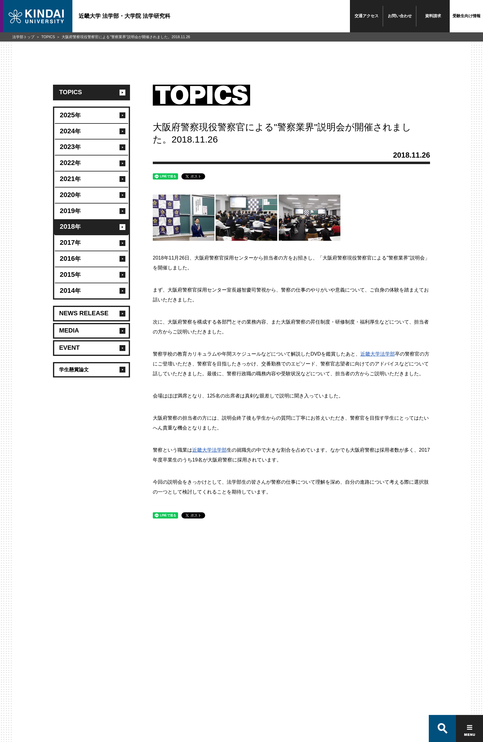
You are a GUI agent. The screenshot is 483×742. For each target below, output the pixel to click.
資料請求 (433, 16)
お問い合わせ (400, 16)
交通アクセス (367, 16)
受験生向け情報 (467, 16)
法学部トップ (23, 37)
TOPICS (48, 37)
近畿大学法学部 (377, 354)
